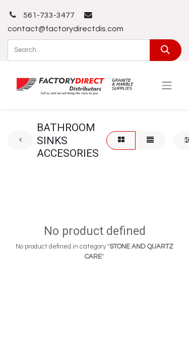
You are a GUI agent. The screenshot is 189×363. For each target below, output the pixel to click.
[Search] (165, 50)
